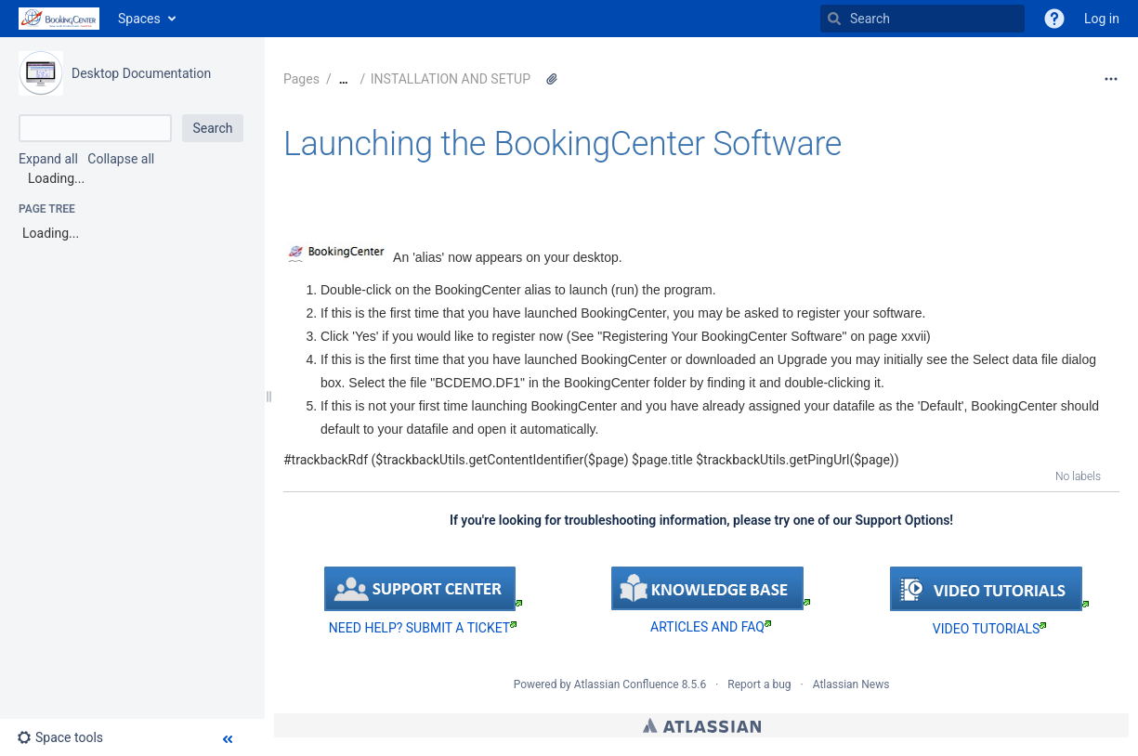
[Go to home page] (59, 18)
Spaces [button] (139, 18)
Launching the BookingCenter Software (562, 143)
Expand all (48, 158)
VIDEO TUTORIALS (989, 628)
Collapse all (120, 158)
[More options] (1111, 79)
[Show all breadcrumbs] (344, 79)
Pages (301, 79)
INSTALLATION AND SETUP (450, 79)
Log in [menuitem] (1101, 18)
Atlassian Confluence (626, 684)
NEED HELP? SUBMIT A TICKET (423, 627)
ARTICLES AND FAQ (710, 626)
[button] (1054, 18)
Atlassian (702, 725)
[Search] (834, 18)
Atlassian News (851, 684)
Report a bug (759, 684)
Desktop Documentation (141, 73)
